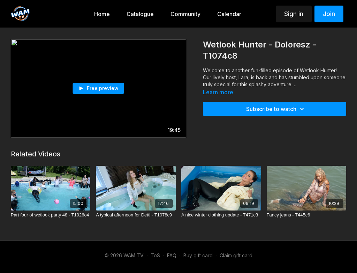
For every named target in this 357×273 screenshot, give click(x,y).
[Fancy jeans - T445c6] (307, 215)
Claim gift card (236, 255)
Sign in (293, 13)
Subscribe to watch (276, 109)
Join (329, 13)
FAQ (171, 255)
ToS (155, 255)
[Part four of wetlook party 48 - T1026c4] (51, 215)
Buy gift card (198, 255)
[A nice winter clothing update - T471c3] (221, 215)
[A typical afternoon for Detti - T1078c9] (136, 215)
